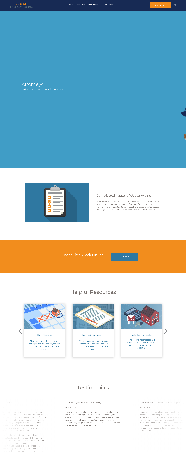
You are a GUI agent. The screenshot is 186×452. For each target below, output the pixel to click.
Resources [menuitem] (93, 5)
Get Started (124, 256)
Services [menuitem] (81, 5)
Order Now (160, 5)
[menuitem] (101, 4)
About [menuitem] (70, 5)
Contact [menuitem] (109, 5)
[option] (44, 331)
